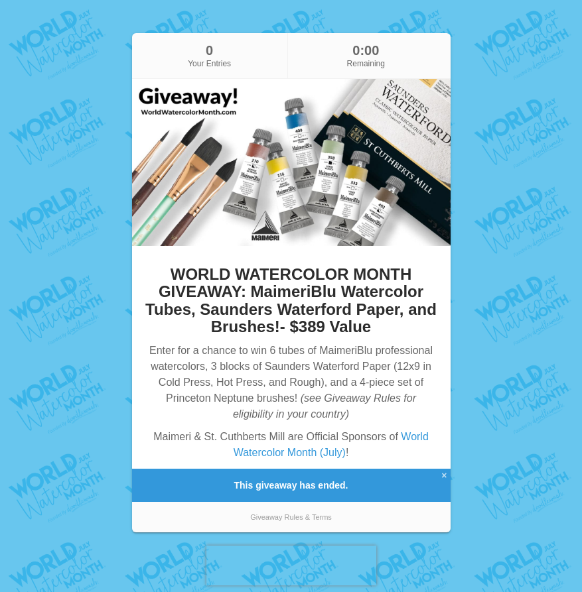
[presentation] (291, 565)
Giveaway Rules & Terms (291, 517)
